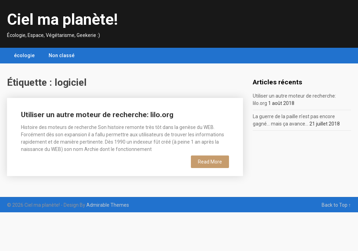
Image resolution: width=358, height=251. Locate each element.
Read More (210, 162)
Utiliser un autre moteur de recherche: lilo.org (97, 115)
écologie (24, 55)
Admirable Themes (107, 205)
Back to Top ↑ (336, 205)
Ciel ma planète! (62, 19)
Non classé (61, 55)
